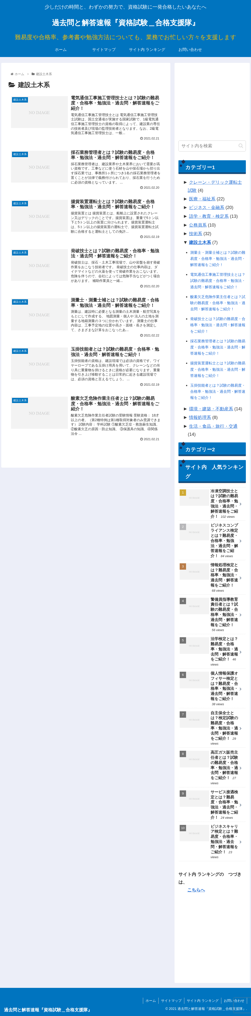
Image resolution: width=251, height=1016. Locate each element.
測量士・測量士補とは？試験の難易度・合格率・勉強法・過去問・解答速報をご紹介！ (217, 258)
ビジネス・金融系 (206, 207)
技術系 (195, 233)
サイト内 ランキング (203, 1001)
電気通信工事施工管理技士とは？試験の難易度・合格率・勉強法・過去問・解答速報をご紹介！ (217, 280)
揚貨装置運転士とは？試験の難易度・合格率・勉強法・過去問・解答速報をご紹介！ (217, 369)
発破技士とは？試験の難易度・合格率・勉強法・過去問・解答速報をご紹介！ (217, 325)
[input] (212, 145)
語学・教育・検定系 (209, 216)
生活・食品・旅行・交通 (213, 426)
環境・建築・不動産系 (211, 408)
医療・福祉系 (202, 198)
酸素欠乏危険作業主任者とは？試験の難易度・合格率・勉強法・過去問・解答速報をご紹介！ (217, 303)
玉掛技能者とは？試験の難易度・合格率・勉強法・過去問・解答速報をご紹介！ (217, 391)
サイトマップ (171, 1001)
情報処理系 (200, 417)
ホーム (151, 1001)
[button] (241, 146)
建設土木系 (200, 242)
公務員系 (198, 225)
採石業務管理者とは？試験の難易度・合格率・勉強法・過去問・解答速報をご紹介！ (217, 347)
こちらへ (196, 890)
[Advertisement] (212, 97)
